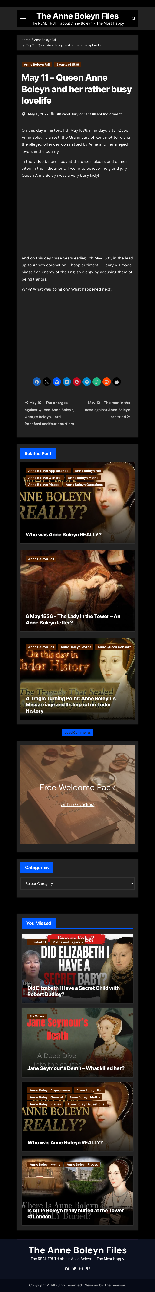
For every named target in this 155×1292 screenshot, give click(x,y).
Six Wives (37, 1016)
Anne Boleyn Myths (83, 478)
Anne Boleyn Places (43, 485)
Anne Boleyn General (44, 478)
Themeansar (114, 1285)
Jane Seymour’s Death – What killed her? (76, 1068)
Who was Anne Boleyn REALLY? (64, 534)
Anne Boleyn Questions (84, 485)
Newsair (91, 1285)
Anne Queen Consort (114, 647)
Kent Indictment (108, 114)
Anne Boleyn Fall (37, 64)
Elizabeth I (38, 942)
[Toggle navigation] (23, 18)
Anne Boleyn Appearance (48, 471)
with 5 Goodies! (77, 804)
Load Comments (78, 732)
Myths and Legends (68, 942)
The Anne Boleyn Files (77, 16)
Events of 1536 (67, 64)
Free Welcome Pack (77, 787)
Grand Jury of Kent (75, 114)
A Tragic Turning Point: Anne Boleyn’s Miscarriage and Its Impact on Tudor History (71, 704)
